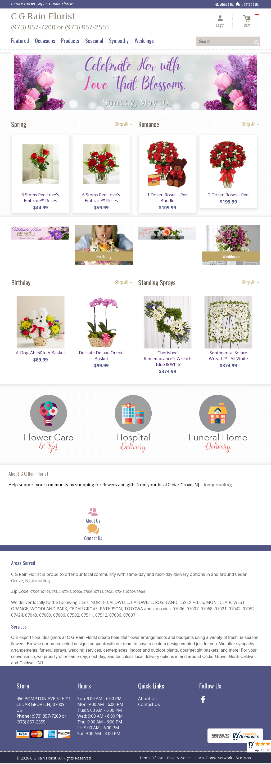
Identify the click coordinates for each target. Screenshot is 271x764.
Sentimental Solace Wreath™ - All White (228, 356)
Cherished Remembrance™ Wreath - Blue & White (167, 359)
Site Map (243, 758)
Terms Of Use (151, 758)
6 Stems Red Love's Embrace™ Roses (101, 198)
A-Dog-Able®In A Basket (40, 353)
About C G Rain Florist (28, 474)
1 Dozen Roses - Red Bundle (167, 198)
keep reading (218, 486)
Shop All (124, 124)
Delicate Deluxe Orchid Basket (101, 356)
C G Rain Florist (43, 16)
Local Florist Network (213, 758)
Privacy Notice (179, 758)
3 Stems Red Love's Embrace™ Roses (40, 198)
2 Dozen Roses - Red (228, 195)
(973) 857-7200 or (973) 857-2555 (60, 27)
